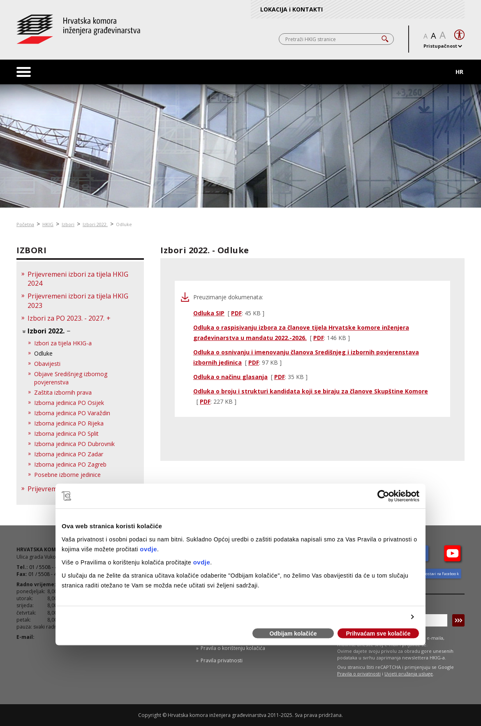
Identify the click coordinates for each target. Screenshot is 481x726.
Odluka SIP (208, 313)
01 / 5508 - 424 (45, 574)
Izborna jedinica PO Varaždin (72, 413)
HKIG (47, 224)
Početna (25, 224)
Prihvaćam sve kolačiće (378, 633)
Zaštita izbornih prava (63, 392)
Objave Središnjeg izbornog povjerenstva (70, 378)
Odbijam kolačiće (293, 633)
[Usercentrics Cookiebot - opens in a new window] (383, 496)
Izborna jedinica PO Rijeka (69, 423)
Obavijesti (47, 364)
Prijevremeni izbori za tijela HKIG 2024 (78, 279)
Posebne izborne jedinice (67, 475)
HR (459, 72)
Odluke (124, 224)
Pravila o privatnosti (359, 674)
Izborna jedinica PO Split (66, 433)
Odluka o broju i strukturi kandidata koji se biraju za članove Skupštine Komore (310, 391)
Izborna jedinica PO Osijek (69, 403)
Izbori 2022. (95, 224)
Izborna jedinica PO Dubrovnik (74, 444)
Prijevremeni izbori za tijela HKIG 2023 (78, 300)
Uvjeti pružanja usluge (408, 674)
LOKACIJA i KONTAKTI (291, 9)
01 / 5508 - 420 (46, 567)
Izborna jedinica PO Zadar (68, 454)
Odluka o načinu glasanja (230, 377)
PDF (236, 313)
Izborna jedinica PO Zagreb (70, 464)
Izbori (68, 224)
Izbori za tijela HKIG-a (63, 343)
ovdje (148, 548)
